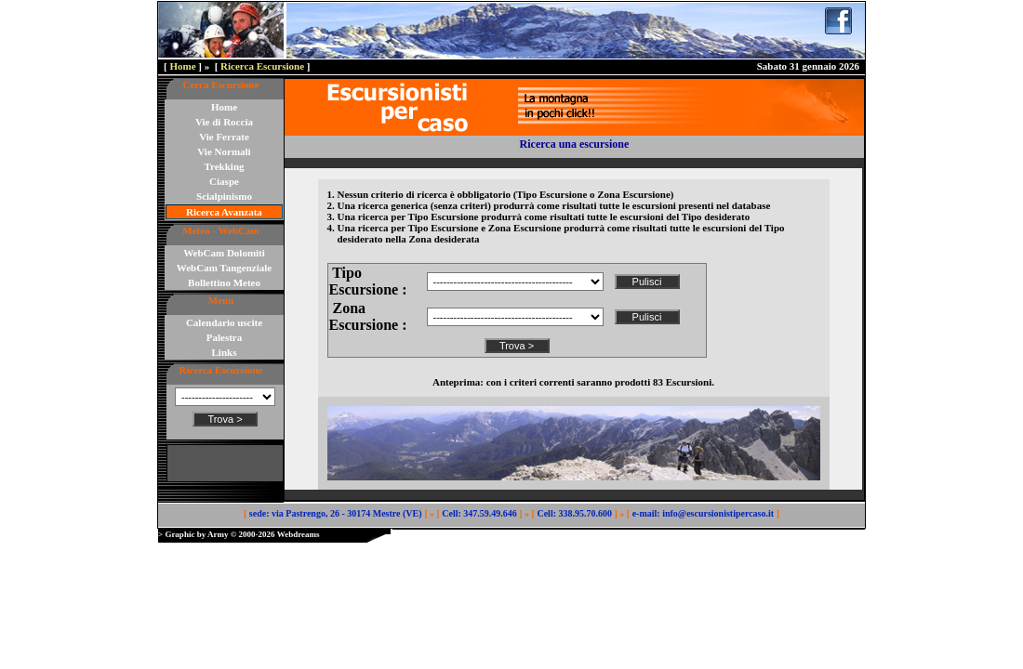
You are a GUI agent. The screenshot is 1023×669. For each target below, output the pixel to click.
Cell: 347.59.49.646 (479, 513)
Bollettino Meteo (224, 282)
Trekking (225, 166)
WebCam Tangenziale (224, 267)
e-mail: (646, 513)
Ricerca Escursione (262, 66)
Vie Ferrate (224, 136)
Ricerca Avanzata (224, 211)
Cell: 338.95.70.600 (574, 513)
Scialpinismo (224, 196)
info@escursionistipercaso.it (718, 513)
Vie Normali (223, 151)
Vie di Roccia (224, 121)
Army (218, 534)
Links (224, 352)
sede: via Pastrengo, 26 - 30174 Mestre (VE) (335, 513)
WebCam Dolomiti (224, 252)
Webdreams (298, 534)
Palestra (224, 337)
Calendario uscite (224, 322)
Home (182, 66)
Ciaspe (224, 181)
